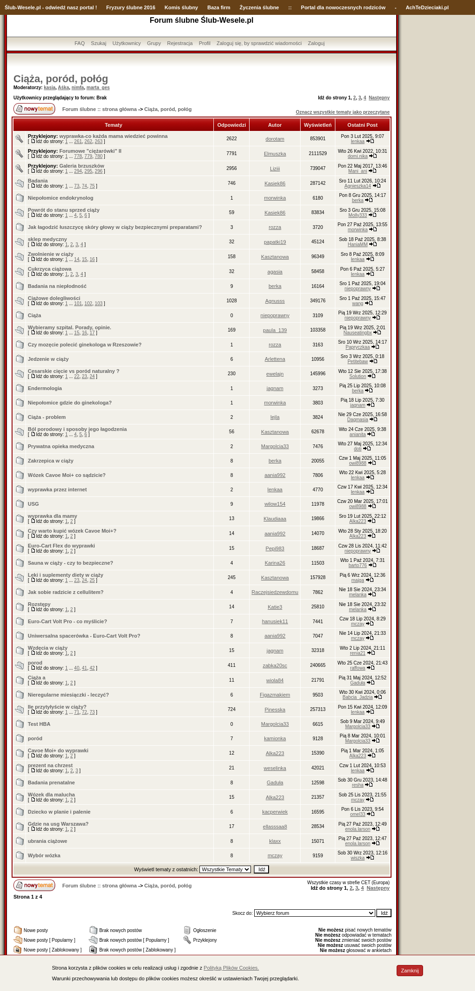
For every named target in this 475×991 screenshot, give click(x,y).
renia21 (357, 653)
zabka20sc (275, 665)
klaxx (275, 841)
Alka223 (357, 521)
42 (92, 668)
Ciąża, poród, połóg (60, 79)
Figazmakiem (275, 695)
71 (76, 712)
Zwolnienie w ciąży (50, 254)
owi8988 (357, 463)
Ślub (10, 7)
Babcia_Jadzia (358, 697)
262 (88, 141)
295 (88, 171)
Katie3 (275, 607)
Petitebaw (357, 361)
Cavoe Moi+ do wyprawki (58, 750)
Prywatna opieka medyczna (61, 446)
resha (358, 785)
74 (84, 186)
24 (92, 376)
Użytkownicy (126, 43)
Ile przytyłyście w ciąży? (57, 707)
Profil (205, 43)
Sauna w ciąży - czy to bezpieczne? (70, 563)
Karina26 (275, 563)
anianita (358, 434)
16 (92, 259)
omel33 (358, 814)
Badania (38, 180)
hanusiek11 (275, 621)
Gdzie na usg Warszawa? (58, 824)
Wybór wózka (44, 855)
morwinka (275, 198)
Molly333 (357, 215)
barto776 (357, 565)
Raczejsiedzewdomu (274, 592)
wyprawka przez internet (57, 489)
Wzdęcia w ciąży (48, 648)
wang (357, 303)
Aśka (63, 87)
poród (35, 738)
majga (358, 580)
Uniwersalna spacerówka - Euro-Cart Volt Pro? (84, 636)
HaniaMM (358, 244)
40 (76, 668)
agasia (275, 271)
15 (84, 259)
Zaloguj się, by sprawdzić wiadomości (259, 43)
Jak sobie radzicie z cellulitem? (65, 592)
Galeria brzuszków (81, 166)
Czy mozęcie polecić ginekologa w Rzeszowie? (84, 344)
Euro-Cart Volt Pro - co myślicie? (67, 621)
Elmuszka (275, 153)
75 (92, 186)
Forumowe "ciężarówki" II (90, 151)
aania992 (274, 475)
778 (78, 156)
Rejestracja (180, 43)
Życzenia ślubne (259, 7)
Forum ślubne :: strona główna (99, 109)
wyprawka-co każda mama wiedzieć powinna (113, 136)
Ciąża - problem (47, 417)
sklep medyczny (47, 239)
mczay (358, 623)
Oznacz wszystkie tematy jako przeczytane (343, 112)
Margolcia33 (275, 446)
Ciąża (34, 315)
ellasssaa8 (275, 826)
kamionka (275, 738)
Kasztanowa (275, 257)
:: (289, 7)
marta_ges (97, 87)
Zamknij (410, 970)
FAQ (80, 43)
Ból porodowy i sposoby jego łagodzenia (77, 429)
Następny (379, 97)
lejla (275, 417)
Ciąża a (36, 677)
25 (92, 580)
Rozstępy (39, 604)
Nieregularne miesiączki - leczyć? (68, 695)
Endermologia (45, 388)
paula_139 (275, 330)
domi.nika (358, 156)
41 (84, 668)
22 (76, 376)
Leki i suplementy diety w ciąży (65, 575)
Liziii (275, 168)
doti (357, 448)
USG (33, 504)
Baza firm (219, 7)
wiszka (358, 858)
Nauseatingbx (358, 332)
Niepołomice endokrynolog (60, 198)
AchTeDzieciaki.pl (427, 7)
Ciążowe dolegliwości (54, 298)
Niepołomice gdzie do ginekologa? (70, 402)
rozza (275, 227)
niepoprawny (358, 288)
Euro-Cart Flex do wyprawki (61, 545)
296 (99, 171)
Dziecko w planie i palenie (59, 812)
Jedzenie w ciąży (48, 359)
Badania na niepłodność (57, 286)
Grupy (154, 43)
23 (84, 376)
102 (88, 303)
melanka (357, 594)
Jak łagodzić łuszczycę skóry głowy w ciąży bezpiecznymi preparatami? (115, 227)
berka (358, 200)
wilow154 (274, 504)
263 (99, 141)
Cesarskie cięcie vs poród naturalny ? (73, 371)
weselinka (275, 768)
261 (78, 141)
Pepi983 (275, 548)
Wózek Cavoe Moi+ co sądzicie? (67, 475)
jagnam (275, 388)
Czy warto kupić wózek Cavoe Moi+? (72, 531)
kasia (50, 87)
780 (99, 156)
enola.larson (357, 829)
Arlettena (275, 359)
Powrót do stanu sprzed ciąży (64, 210)
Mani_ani (357, 171)
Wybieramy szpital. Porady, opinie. (69, 327)
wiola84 (274, 680)
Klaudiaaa (274, 519)
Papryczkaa (358, 347)
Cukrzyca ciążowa (49, 269)
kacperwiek (275, 812)
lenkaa (357, 141)
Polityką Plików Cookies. (231, 968)
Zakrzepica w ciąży (50, 460)
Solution (357, 376)
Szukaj (98, 43)
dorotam (275, 139)
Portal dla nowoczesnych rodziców (343, 7)
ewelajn (274, 374)
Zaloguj (316, 43)
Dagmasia (357, 419)
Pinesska (274, 709)
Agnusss (275, 301)
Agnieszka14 (358, 186)
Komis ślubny (181, 7)
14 (76, 259)
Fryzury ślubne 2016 (130, 7)
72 (84, 712)
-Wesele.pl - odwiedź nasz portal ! (56, 7)
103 (99, 303)
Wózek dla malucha (51, 794)
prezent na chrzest (50, 765)
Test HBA (39, 724)
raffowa (358, 668)
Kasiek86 (274, 183)
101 (78, 303)
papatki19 (275, 242)
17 (92, 332)
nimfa (77, 87)
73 (76, 186)
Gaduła (357, 682)
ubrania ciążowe (47, 841)
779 (88, 156)
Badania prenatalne (51, 782)
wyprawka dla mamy (52, 516)
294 (78, 171)
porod (35, 662)
